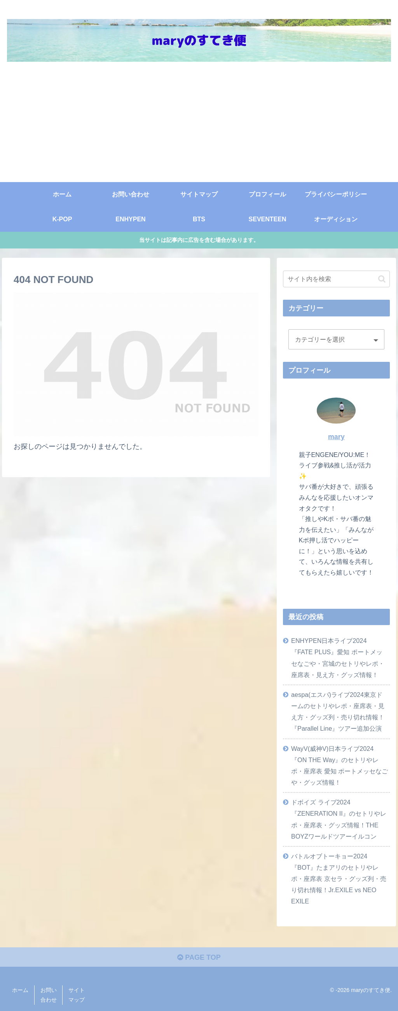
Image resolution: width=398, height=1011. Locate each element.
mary (336, 437)
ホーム (20, 990)
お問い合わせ (48, 995)
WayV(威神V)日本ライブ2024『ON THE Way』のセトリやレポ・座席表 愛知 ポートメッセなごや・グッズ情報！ (339, 765)
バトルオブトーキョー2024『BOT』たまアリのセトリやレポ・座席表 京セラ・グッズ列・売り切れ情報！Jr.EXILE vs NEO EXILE (338, 879)
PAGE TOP (198, 957)
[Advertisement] (199, 123)
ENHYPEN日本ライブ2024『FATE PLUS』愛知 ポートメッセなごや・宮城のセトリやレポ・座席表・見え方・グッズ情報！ (337, 657)
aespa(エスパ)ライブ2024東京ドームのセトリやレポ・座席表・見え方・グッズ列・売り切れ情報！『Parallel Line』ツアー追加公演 (337, 711)
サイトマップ (76, 995)
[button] (382, 278)
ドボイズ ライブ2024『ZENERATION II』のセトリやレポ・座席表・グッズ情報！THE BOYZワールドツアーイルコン (338, 819)
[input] (336, 279)
